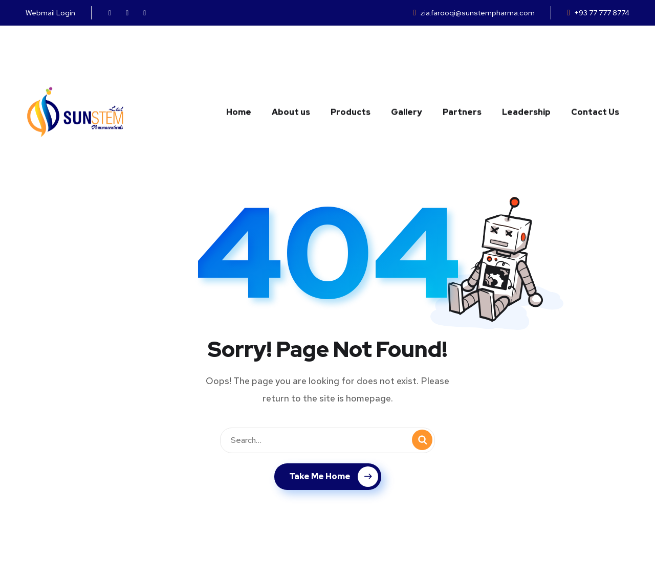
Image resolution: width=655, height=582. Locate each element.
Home (238, 60)
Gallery (406, 60)
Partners (462, 60)
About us (291, 60)
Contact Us (595, 60)
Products (350, 60)
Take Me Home (333, 476)
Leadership (526, 60)
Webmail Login (50, 12)
